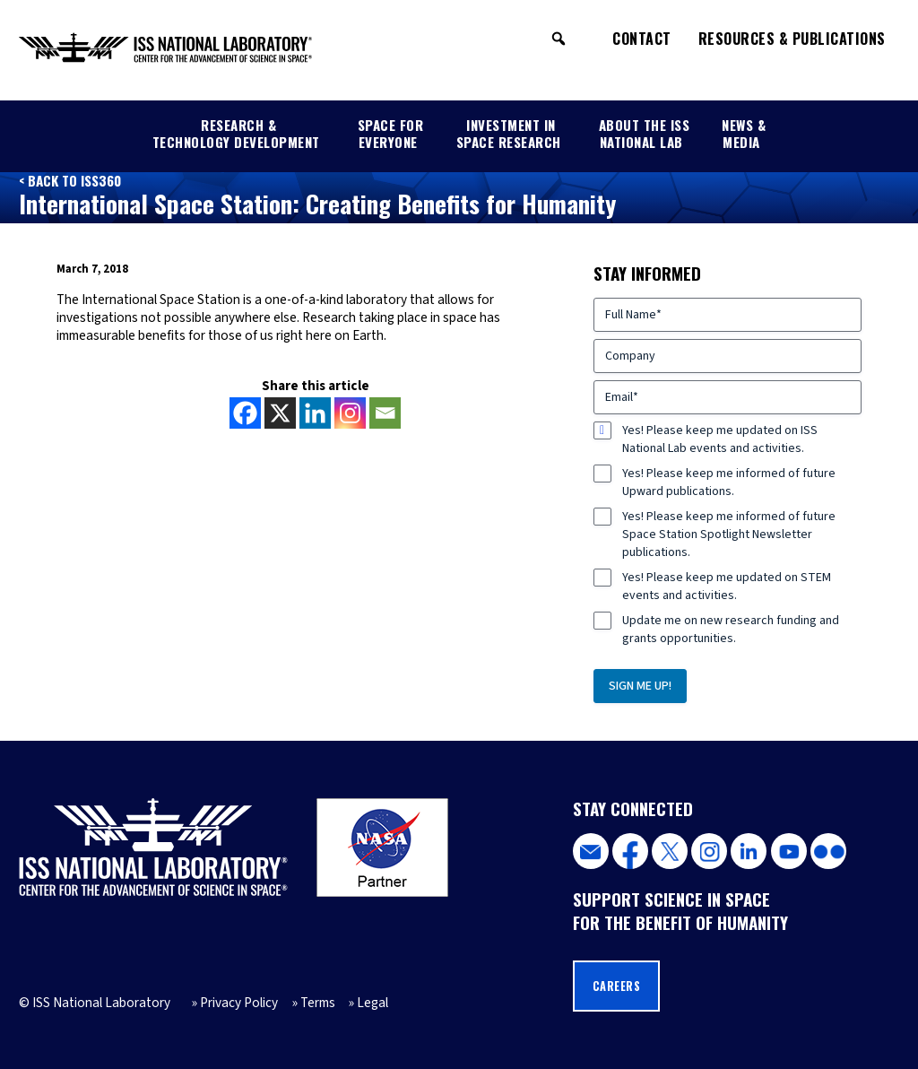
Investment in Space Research (508, 132)
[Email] (385, 413)
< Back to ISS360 (70, 180)
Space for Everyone (391, 132)
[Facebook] (245, 413)
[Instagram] (350, 413)
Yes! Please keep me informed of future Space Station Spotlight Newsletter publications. (729, 534)
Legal (372, 1003)
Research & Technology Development (236, 132)
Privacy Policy (239, 1003)
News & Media (744, 132)
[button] (558, 38)
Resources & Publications (792, 38)
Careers (617, 986)
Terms (317, 1003)
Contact (641, 38)
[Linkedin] (315, 413)
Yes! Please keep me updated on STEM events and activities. (726, 586)
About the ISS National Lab (644, 132)
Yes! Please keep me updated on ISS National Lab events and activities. (720, 439)
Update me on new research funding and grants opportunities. (730, 629)
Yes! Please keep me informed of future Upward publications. (729, 482)
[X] (280, 413)
